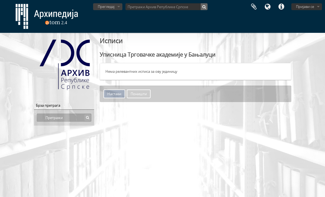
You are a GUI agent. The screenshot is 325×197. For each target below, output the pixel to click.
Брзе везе (281, 7)
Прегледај (106, 6)
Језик (267, 7)
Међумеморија (254, 7)
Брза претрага (48, 105)
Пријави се (305, 6)
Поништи (139, 93)
